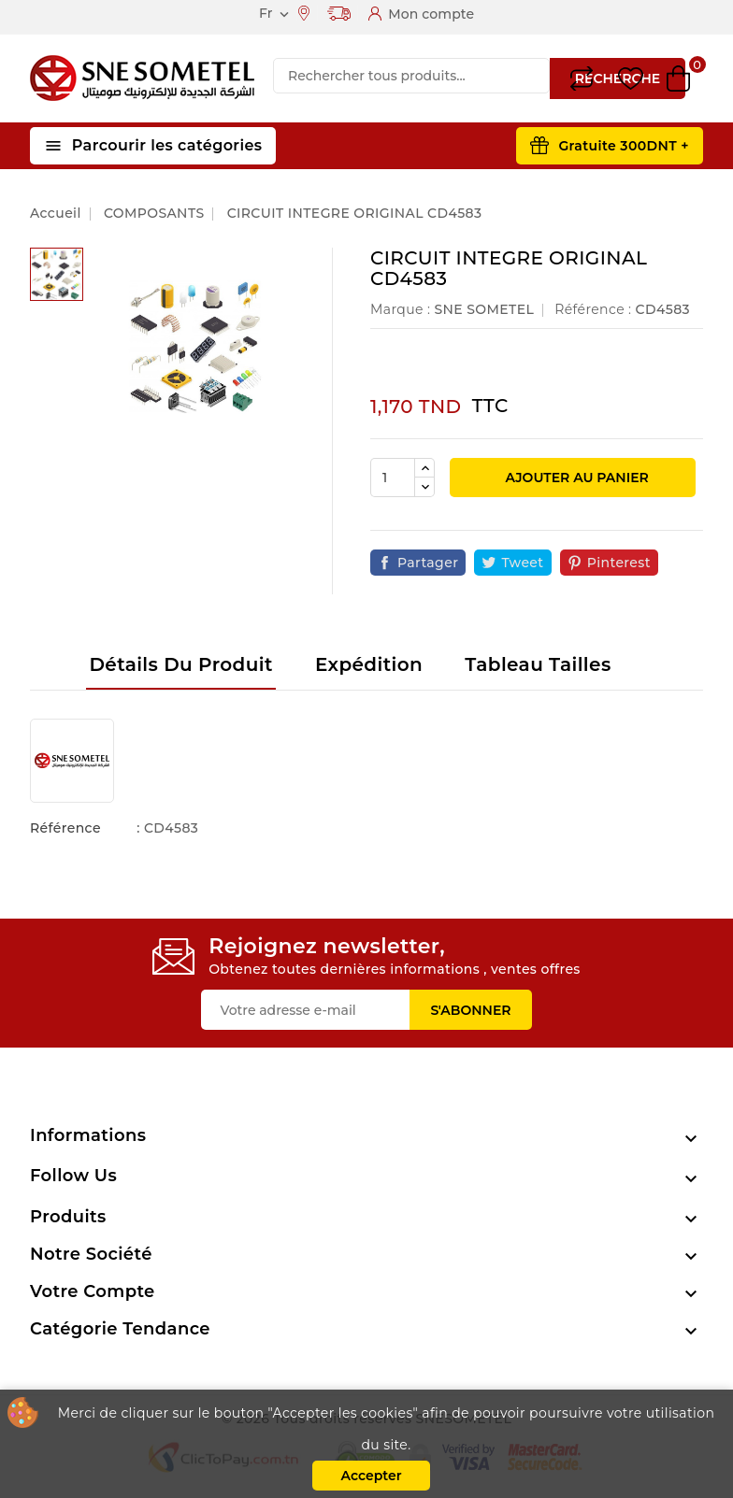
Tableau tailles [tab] (538, 664)
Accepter (370, 1475)
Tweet (522, 562)
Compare (581, 78)
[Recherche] (411, 75)
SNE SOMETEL (484, 309)
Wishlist (630, 79)
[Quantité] (392, 477)
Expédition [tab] (369, 664)
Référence (65, 828)
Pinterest (619, 562)
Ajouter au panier (575, 477)
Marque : (400, 309)
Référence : (592, 309)
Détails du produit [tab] (180, 664)
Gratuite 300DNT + (623, 145)
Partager (427, 562)
